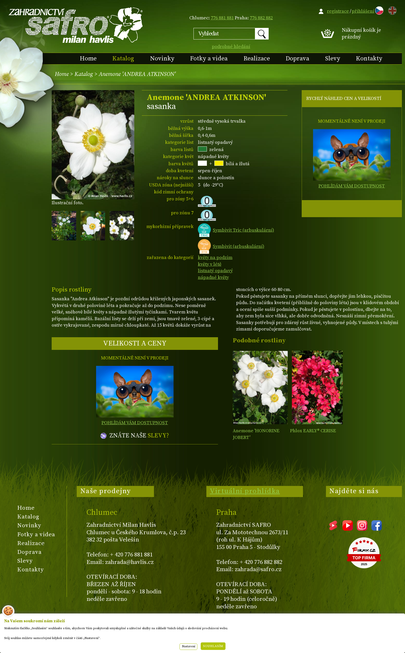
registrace (338, 11)
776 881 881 (222, 18)
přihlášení (363, 11)
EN (391, 10)
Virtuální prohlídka (245, 491)
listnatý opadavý (215, 271)
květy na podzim (215, 258)
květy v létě (209, 264)
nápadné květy (213, 277)
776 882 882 (261, 18)
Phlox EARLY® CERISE (313, 431)
